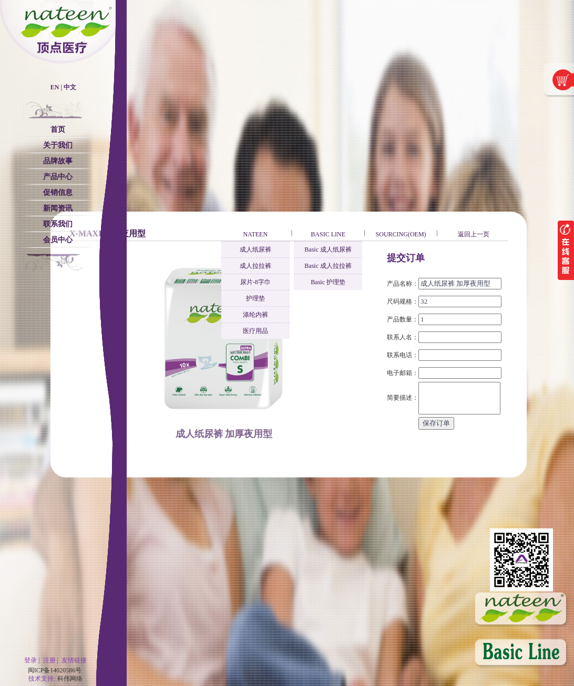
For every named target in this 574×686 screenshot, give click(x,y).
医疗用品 (255, 331)
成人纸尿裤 (255, 249)
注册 (49, 660)
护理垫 (255, 298)
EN (54, 87)
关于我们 (58, 145)
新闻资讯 (58, 208)
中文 (70, 87)
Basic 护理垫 (328, 282)
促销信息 (58, 192)
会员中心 (58, 240)
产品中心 (58, 177)
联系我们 (58, 224)
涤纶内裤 (255, 314)
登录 (30, 660)
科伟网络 (70, 678)
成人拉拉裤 (255, 265)
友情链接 (74, 660)
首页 (57, 129)
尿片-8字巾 (255, 282)
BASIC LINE (328, 234)
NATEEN (255, 234)
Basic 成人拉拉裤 (328, 265)
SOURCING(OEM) (401, 234)
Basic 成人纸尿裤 (328, 249)
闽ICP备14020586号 (55, 670)
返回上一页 (473, 234)
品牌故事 (58, 161)
